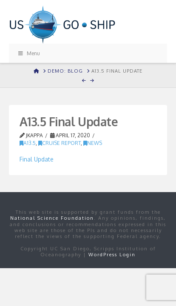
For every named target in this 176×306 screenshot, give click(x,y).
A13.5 (28, 143)
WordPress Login (112, 255)
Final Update (37, 159)
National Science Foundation (52, 218)
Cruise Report (59, 143)
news (92, 143)
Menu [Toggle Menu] (28, 53)
